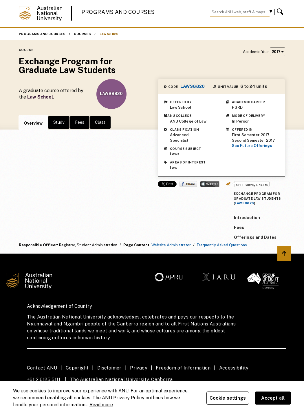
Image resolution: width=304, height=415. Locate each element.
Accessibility (234, 368)
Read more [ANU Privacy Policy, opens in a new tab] (101, 404)
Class (100, 122)
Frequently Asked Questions (222, 245)
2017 (277, 52)
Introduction (247, 217)
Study (58, 122)
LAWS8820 (109, 34)
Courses (82, 34)
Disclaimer (109, 368)
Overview (33, 123)
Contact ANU (42, 368)
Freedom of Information (183, 368)
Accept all (273, 398)
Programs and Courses (118, 12)
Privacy (138, 368)
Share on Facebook (188, 184)
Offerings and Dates (255, 237)
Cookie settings (228, 398)
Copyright (77, 368)
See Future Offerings (252, 145)
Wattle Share (209, 184)
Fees (79, 122)
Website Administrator (171, 245)
